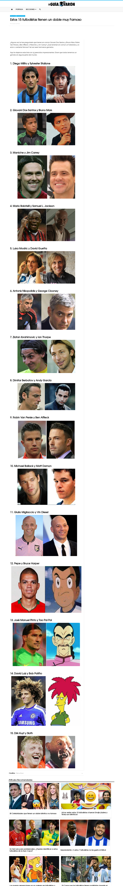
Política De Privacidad (59, 877)
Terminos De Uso (74, 877)
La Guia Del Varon (61, 4)
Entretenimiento (21, 16)
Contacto (47, 877)
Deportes (13, 16)
